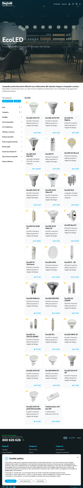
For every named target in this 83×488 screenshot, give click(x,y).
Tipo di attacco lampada (12, 156)
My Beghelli (57, 4)
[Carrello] (76, 4)
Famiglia (12, 117)
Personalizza (40, 481)
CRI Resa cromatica (12, 132)
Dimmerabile (12, 147)
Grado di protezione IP (12, 151)
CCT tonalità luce (12, 127)
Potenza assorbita (12, 137)
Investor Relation (7, 452)
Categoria (12, 112)
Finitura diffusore (12, 161)
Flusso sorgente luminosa (12, 142)
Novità (31, 452)
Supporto (64, 4)
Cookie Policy (9, 470)
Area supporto (60, 449)
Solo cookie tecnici (25, 481)
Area (12, 107)
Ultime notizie (33, 449)
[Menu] (80, 4)
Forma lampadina (12, 122)
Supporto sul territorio (62, 452)
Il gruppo (5, 449)
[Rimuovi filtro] (19, 101)
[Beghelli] (7, 4)
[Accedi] (69, 4)
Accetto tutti (10, 481)
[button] (73, 4)
